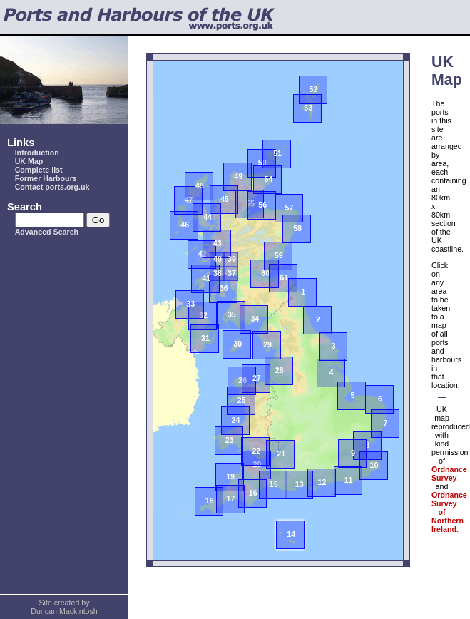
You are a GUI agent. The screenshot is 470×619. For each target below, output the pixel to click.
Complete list (39, 169)
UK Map (29, 161)
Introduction (37, 152)
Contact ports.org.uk (52, 187)
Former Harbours (46, 178)
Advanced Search (46, 231)
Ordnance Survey (449, 473)
